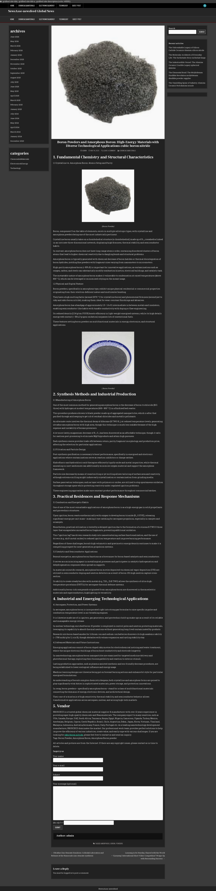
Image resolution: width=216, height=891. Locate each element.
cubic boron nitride (73, 734)
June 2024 (14, 118)
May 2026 (14, 41)
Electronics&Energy (47, 5)
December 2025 (17, 59)
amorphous (105, 843)
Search (172, 28)
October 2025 (16, 68)
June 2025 (14, 86)
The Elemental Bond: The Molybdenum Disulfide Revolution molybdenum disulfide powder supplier (186, 75)
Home (12, 5)
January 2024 (16, 136)
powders (119, 843)
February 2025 (16, 104)
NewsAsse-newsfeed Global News (31, 11)
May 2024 (14, 123)
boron (112, 843)
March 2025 (15, 100)
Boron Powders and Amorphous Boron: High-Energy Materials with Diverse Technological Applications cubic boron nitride (108, 144)
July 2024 (14, 114)
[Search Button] (204, 5)
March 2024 (15, 132)
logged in (68, 873)
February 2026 (16, 50)
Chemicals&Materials (26, 5)
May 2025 (14, 91)
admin (84, 150)
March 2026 (15, 46)
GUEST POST (76, 5)
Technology (63, 5)
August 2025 (15, 77)
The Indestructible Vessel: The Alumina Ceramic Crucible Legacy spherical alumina (186, 65)
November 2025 (17, 64)
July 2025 (14, 82)
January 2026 (16, 55)
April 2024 (14, 127)
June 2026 (14, 36)
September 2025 (17, 73)
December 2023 (17, 141)
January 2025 (16, 109)
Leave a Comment (110, 150)
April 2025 (14, 95)
